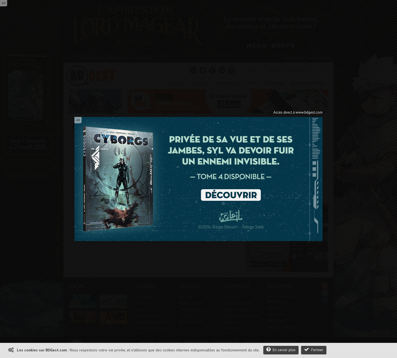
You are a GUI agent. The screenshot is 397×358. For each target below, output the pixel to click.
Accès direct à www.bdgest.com (298, 112)
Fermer (313, 349)
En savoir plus (281, 349)
